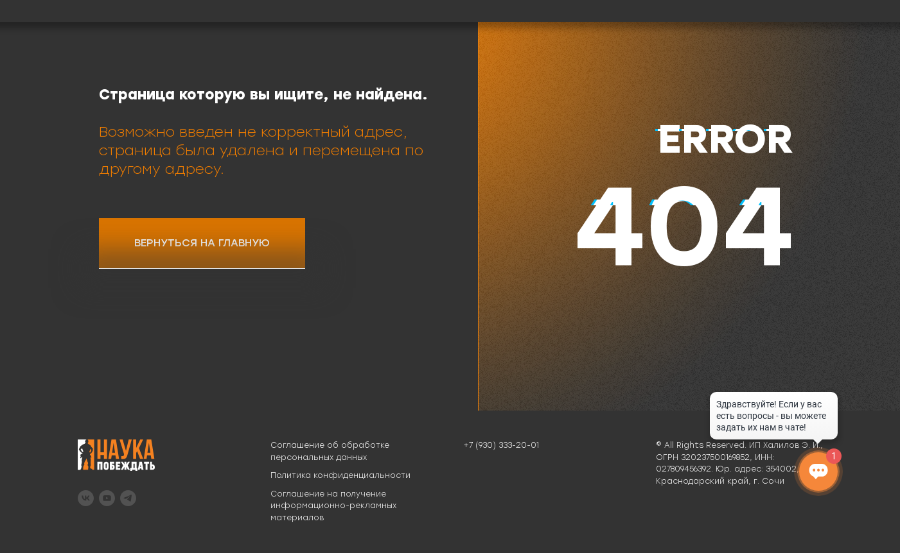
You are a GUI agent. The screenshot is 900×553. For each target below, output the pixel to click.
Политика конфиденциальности (340, 475)
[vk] (86, 498)
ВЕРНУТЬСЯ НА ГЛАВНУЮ (202, 243)
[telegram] (128, 498)
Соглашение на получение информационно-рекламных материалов (333, 505)
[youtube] (107, 498)
